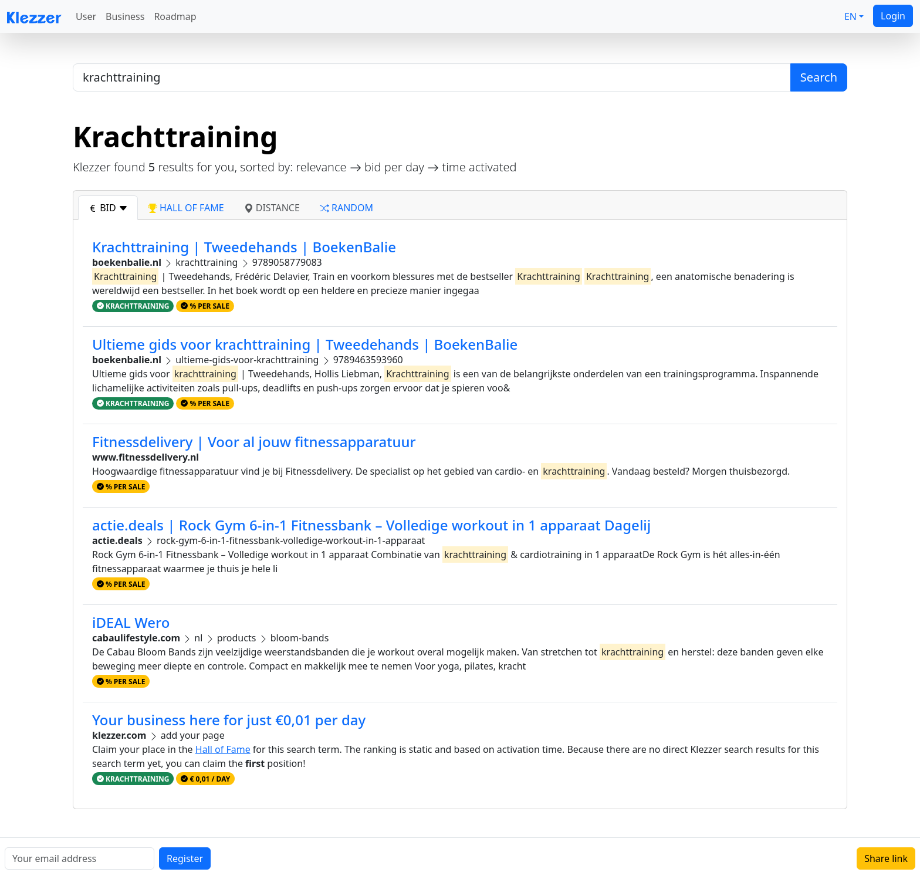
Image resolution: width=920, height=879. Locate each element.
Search (818, 77)
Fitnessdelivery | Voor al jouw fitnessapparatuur (254, 441)
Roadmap (175, 16)
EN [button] (850, 16)
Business (125, 16)
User (86, 16)
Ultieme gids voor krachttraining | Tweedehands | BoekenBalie (305, 344)
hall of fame (186, 207)
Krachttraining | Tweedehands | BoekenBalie (244, 246)
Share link (886, 858)
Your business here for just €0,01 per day (229, 719)
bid (108, 207)
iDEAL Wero (131, 622)
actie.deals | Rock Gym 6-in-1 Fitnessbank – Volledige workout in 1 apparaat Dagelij (371, 525)
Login (893, 15)
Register (185, 858)
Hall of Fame (223, 749)
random (346, 207)
